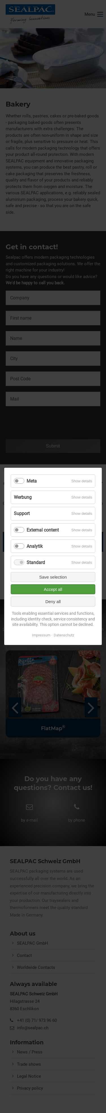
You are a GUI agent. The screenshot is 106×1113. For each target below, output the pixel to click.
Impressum (41, 635)
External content (43, 530)
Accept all (53, 589)
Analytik (35, 546)
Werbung (23, 497)
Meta (32, 481)
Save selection (53, 577)
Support (22, 513)
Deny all (52, 601)
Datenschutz (64, 635)
